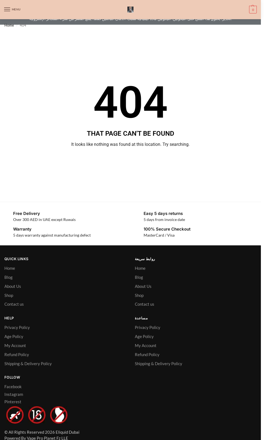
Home (9, 25)
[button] (252, 9)
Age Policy (13, 336)
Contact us (14, 304)
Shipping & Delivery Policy (28, 363)
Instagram (13, 394)
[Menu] (12, 9)
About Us (12, 286)
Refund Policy (16, 354)
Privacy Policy (17, 327)
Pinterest (12, 401)
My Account (15, 345)
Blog (8, 277)
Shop (8, 295)
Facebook (13, 386)
